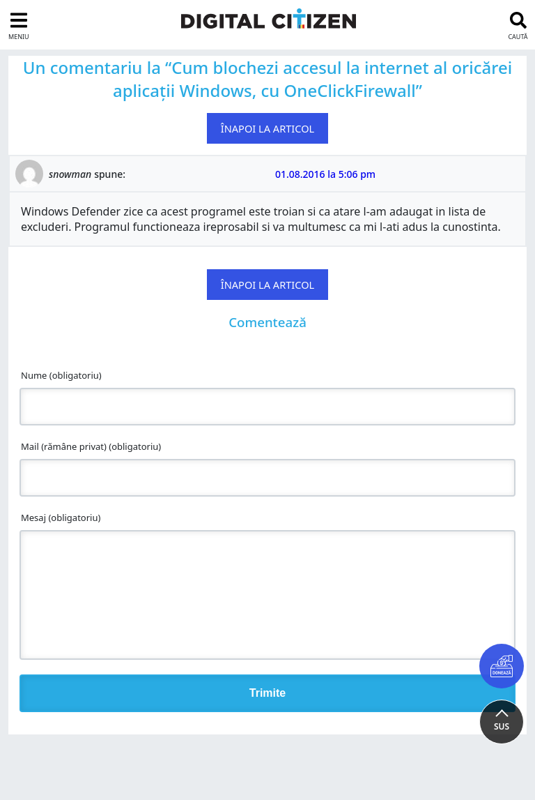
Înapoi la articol (268, 128)
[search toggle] (520, 24)
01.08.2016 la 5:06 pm (325, 174)
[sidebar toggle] (16, 24)
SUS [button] (501, 726)
